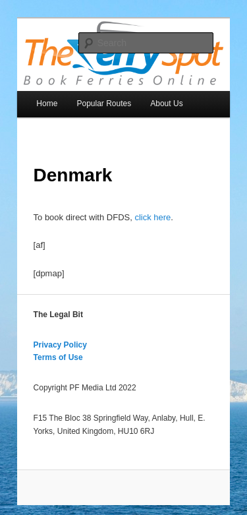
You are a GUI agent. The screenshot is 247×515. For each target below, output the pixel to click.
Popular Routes (103, 103)
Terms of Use (58, 357)
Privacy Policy (60, 344)
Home (46, 103)
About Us (166, 103)
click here (152, 217)
